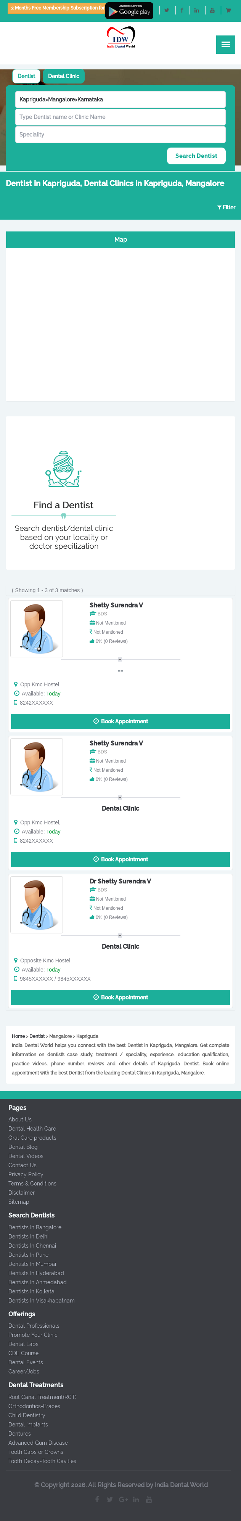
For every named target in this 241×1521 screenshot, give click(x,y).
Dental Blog (19, 1147)
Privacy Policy (21, 1174)
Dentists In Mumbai (28, 1264)
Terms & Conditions (28, 1184)
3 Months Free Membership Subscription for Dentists (67, 8)
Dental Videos (21, 1156)
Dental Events (21, 1362)
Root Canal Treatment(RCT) (38, 1397)
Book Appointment (120, 721)
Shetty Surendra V (116, 605)
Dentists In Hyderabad (32, 1273)
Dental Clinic (63, 76)
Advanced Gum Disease (34, 1443)
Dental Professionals (29, 1326)
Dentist (26, 76)
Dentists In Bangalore (30, 1227)
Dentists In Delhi (24, 1237)
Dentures (15, 1434)
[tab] (26, 76)
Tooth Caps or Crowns (31, 1452)
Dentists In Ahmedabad (33, 1282)
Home (18, 1036)
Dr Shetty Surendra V (120, 881)
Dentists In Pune (24, 1255)
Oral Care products (28, 1138)
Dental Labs (19, 1344)
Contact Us (18, 1165)
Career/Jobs (19, 1371)
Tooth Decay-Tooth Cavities (38, 1461)
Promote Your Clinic (28, 1335)
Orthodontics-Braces (30, 1406)
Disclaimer (17, 1193)
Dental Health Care (28, 1129)
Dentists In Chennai (28, 1246)
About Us (15, 1119)
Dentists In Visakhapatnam (37, 1301)
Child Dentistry (22, 1415)
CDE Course (19, 1353)
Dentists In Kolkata (27, 1291)
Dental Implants (24, 1424)
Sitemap (14, 1202)
